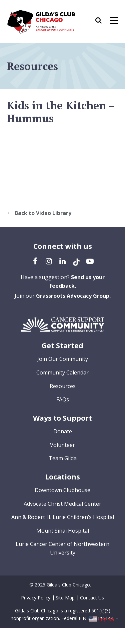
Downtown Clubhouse (62, 490)
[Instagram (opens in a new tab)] (49, 260)
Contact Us (92, 597)
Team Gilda (63, 458)
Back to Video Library (43, 213)
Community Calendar (62, 372)
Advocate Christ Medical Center (62, 503)
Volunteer (62, 445)
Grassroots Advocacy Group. (73, 295)
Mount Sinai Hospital (62, 530)
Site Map (65, 597)
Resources (63, 386)
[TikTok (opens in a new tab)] (76, 260)
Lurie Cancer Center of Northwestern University (62, 548)
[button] (101, 21)
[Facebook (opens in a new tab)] (35, 260)
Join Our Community (62, 359)
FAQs (62, 399)
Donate (62, 431)
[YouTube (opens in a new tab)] (90, 260)
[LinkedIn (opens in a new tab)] (62, 260)
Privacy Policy (35, 597)
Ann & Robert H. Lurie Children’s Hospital (62, 517)
